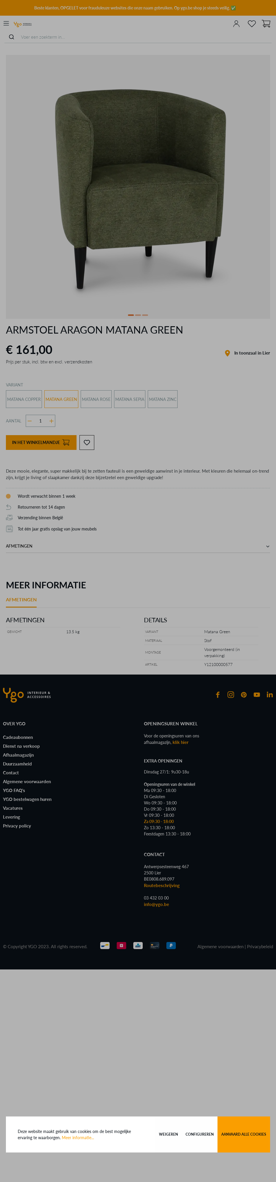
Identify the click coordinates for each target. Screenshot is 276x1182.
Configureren (200, 1134)
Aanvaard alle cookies (243, 1134)
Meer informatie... (78, 1137)
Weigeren (168, 1134)
